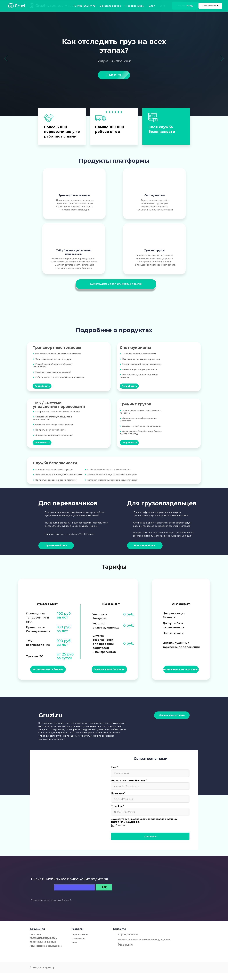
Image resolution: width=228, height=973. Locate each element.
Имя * (114, 767)
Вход (162, 5)
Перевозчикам (120, 5)
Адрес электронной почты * (129, 780)
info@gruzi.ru (125, 945)
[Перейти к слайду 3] (112, 112)
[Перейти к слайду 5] (118, 112)
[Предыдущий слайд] (5, 58)
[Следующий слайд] (222, 58)
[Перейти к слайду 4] (115, 112)
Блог (138, 5)
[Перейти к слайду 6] (121, 112)
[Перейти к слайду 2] (109, 112)
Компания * (118, 793)
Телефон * (117, 806)
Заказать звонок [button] (81, 5)
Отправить (150, 836)
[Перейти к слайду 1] (106, 112)
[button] (116, 284)
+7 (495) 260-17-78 (58, 6)
